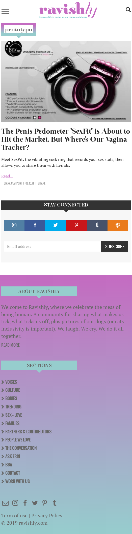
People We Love (18, 440)
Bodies (11, 398)
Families (12, 423)
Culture (12, 390)
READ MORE (10, 345)
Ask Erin (12, 456)
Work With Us (17, 481)
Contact (12, 473)
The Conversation (21, 448)
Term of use (14, 515)
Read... (7, 176)
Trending (13, 407)
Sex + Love (13, 415)
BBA (8, 465)
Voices (11, 382)
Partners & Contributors (28, 432)
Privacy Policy (46, 515)
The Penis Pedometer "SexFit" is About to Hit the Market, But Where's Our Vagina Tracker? (65, 139)
